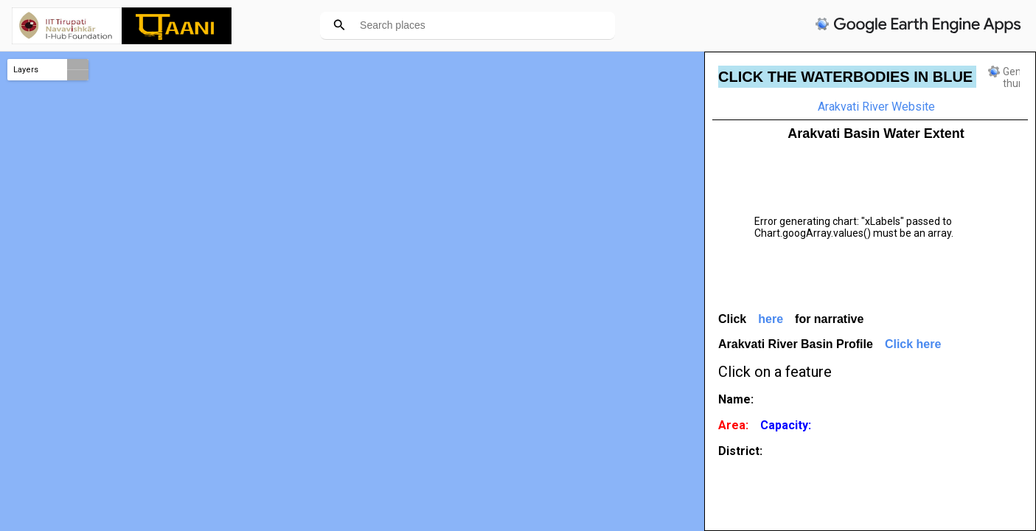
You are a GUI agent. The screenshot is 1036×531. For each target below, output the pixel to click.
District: (740, 451)
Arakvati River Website (876, 107)
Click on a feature (775, 372)
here (770, 319)
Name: (736, 399)
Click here (913, 344)
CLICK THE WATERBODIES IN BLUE (845, 77)
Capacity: (785, 425)
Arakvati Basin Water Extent (876, 133)
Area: (733, 425)
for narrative (829, 319)
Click (732, 319)
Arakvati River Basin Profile (795, 344)
